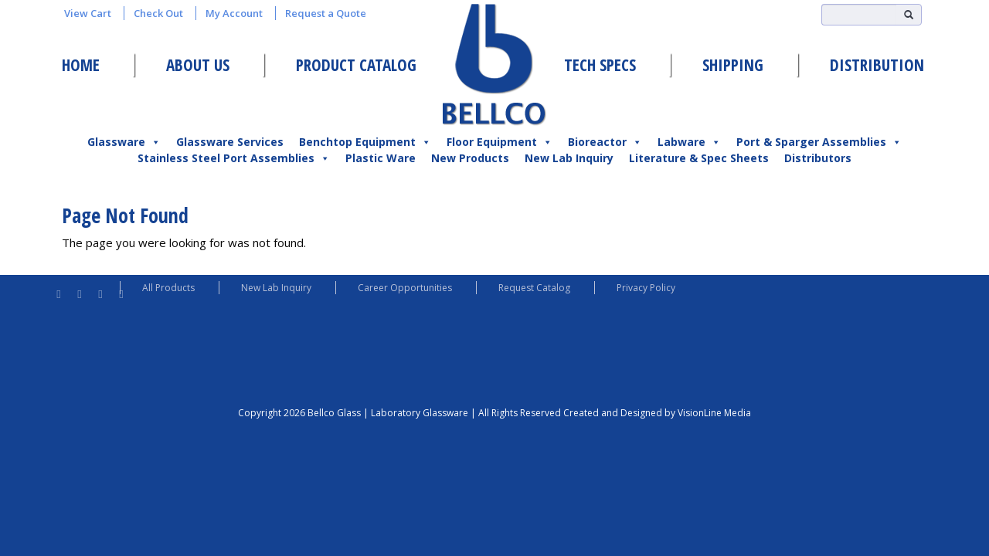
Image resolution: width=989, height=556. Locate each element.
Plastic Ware (380, 158)
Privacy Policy (646, 287)
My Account (234, 13)
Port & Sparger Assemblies (819, 142)
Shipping (732, 65)
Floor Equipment (499, 142)
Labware (689, 142)
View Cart (87, 13)
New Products (470, 158)
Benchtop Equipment (365, 142)
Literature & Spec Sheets (699, 158)
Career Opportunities (405, 287)
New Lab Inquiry (569, 158)
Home (81, 65)
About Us (197, 65)
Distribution (877, 65)
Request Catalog (534, 287)
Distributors (817, 158)
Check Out (158, 13)
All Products (168, 287)
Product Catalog (356, 65)
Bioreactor (605, 142)
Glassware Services (230, 141)
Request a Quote (325, 13)
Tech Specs (600, 65)
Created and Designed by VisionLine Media (657, 412)
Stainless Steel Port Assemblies (234, 158)
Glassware (124, 142)
